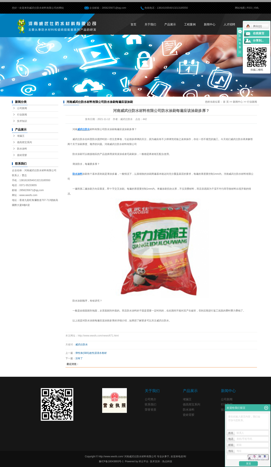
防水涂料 (22, 148)
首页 (133, 24)
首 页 (226, 101)
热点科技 (167, 461)
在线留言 (258, 33)
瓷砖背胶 (22, 155)
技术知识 (22, 121)
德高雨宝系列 (24, 142)
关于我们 (150, 24)
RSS (249, 7)
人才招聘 (229, 24)
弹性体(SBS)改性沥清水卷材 (91, 353)
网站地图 (240, 7)
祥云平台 (143, 461)
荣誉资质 (150, 409)
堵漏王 (21, 135)
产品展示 (170, 24)
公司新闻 (22, 108)
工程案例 (190, 24)
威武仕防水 (81, 344)
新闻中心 (209, 24)
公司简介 (150, 399)
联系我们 (150, 404)
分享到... (258, 40)
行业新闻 (22, 114)
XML (256, 7)
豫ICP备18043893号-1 (111, 461)
